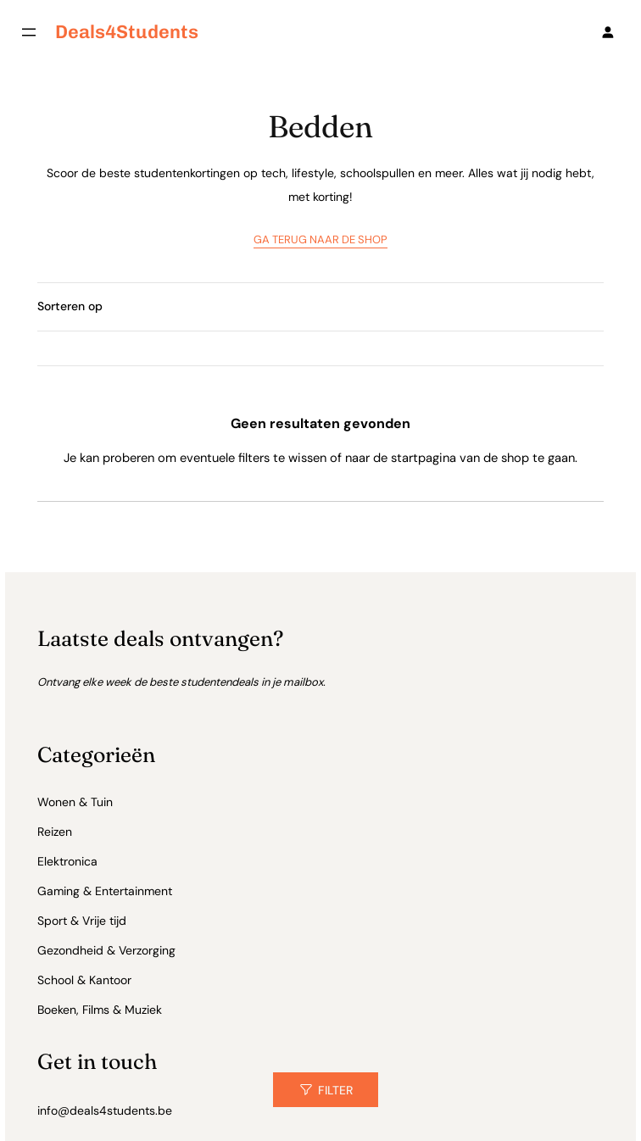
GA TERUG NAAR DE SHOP (320, 239)
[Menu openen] (29, 32)
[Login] (607, 32)
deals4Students (126, 31)
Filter (335, 1090)
